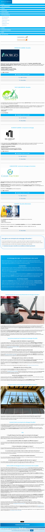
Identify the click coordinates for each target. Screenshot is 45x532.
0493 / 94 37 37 (22, 156)
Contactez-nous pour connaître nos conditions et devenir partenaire (19, 246)
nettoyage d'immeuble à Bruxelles (13, 346)
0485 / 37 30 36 (22, 77)
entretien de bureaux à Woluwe (22, 467)
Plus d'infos (23, 80)
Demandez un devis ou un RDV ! (22, 74)
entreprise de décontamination (33, 365)
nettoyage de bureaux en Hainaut (19, 503)
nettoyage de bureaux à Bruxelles (10, 354)
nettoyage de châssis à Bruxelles (15, 510)
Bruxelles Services (6, 1)
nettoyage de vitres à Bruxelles (12, 371)
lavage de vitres (40, 505)
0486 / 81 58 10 (22, 195)
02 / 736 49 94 (22, 117)
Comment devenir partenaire (22, 524)
